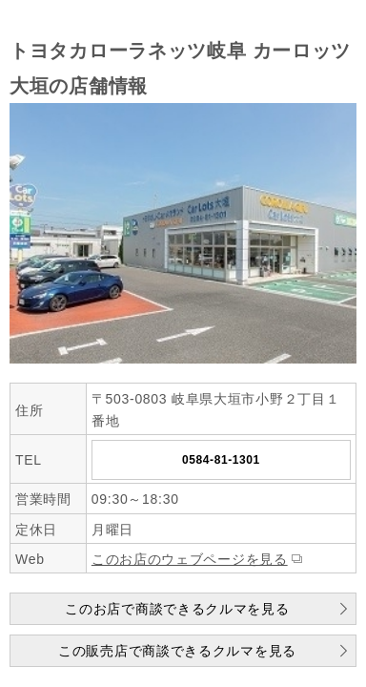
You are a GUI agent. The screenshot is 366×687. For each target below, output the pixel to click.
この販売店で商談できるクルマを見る (177, 650)
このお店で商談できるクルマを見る (177, 608)
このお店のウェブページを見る (190, 559)
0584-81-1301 (221, 460)
